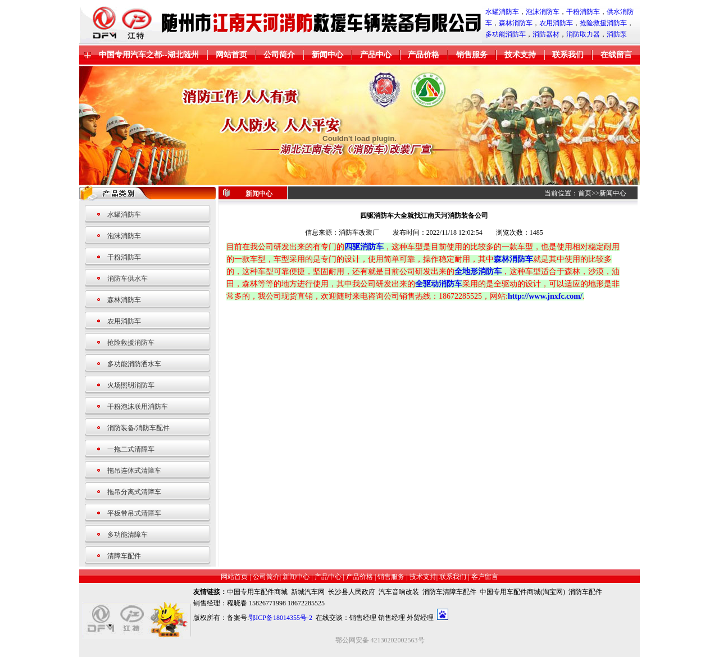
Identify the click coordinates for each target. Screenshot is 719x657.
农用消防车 (556, 23)
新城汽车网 (308, 592)
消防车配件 (585, 592)
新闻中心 (327, 55)
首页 (584, 193)
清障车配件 (124, 556)
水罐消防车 (502, 12)
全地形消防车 (478, 271)
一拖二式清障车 (130, 449)
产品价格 (423, 55)
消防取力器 (583, 34)
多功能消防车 (505, 34)
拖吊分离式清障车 (134, 492)
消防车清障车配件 (449, 592)
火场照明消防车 (130, 385)
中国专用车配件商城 (257, 592)
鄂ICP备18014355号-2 (280, 618)
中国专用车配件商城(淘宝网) (522, 592)
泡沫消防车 (542, 12)
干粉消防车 (583, 12)
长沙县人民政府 (351, 592)
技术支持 (520, 55)
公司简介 (279, 55)
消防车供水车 (127, 278)
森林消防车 (516, 23)
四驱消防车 (364, 247)
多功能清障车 (127, 535)
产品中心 (376, 55)
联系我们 (568, 55)
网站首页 (231, 55)
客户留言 (484, 577)
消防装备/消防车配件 (138, 428)
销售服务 (472, 55)
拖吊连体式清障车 (134, 470)
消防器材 (546, 34)
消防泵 (617, 34)
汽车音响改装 (399, 592)
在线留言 (616, 55)
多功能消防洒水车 (134, 364)
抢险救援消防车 (603, 23)
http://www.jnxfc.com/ (545, 296)
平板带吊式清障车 (134, 513)
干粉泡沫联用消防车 (137, 406)
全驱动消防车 (438, 284)
